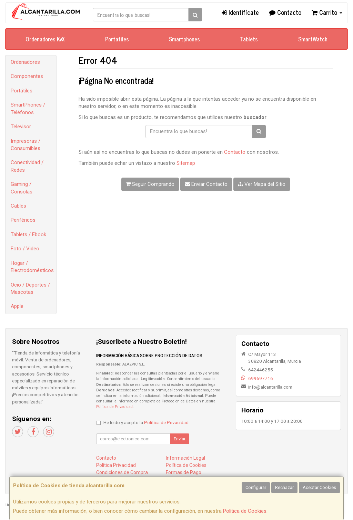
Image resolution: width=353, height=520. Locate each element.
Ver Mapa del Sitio (261, 184)
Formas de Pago (183, 472)
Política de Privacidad (114, 406)
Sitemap (185, 163)
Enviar (179, 438)
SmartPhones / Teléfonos (28, 108)
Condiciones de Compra (122, 472)
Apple (17, 306)
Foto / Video (25, 249)
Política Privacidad (116, 465)
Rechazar (284, 487)
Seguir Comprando (150, 184)
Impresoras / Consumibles (25, 144)
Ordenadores (25, 62)
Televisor (21, 126)
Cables (18, 206)
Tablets (249, 38)
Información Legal (185, 458)
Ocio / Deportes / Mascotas (30, 288)
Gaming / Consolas (21, 187)
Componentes (27, 76)
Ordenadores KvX (45, 38)
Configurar (255, 487)
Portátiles (21, 91)
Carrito (327, 12)
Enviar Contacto (206, 184)
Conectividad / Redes (27, 166)
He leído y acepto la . (146, 422)
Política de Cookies (244, 511)
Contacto (285, 12)
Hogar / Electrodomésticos (32, 266)
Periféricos (23, 220)
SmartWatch (312, 38)
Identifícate (240, 12)
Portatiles (117, 38)
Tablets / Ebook (28, 234)
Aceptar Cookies (319, 487)
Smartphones (184, 38)
